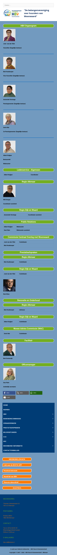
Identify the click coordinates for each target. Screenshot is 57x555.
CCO (29, 437)
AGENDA (6, 410)
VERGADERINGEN (29, 423)
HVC (4, 441)
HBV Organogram (28, 26)
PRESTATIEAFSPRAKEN (29, 427)
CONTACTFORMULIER (11, 450)
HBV (29, 414)
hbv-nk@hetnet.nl (8, 542)
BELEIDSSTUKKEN (29, 432)
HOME (5, 405)
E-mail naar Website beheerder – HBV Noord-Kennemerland (28, 549)
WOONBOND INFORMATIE (29, 446)
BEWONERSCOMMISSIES (29, 418)
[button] (9, 393)
